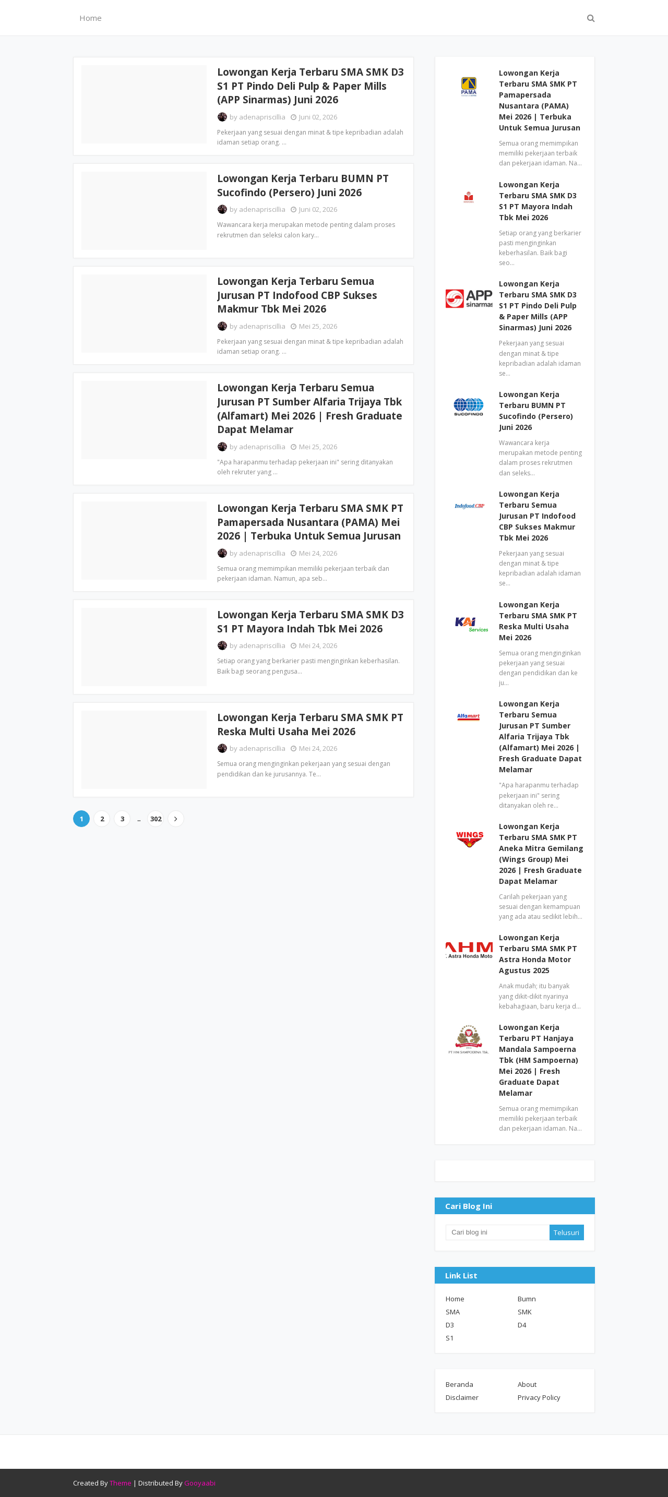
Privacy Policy (539, 1397)
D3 (450, 1325)
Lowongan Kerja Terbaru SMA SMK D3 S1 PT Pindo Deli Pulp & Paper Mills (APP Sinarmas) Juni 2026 (310, 85)
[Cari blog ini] (497, 1232)
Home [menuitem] (90, 18)
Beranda (459, 1384)
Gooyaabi (200, 1483)
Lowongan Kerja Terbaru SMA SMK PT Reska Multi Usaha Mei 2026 (310, 724)
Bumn (527, 1298)
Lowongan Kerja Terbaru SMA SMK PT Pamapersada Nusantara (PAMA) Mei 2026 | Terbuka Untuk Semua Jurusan (310, 522)
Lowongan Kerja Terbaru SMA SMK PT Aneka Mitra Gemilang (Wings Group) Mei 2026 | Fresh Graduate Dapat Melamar (541, 853)
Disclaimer (462, 1397)
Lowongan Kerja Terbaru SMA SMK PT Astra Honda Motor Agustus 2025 (538, 953)
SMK (525, 1311)
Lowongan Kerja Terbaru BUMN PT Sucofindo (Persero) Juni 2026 (303, 185)
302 (155, 818)
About (527, 1384)
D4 (522, 1325)
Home (455, 1298)
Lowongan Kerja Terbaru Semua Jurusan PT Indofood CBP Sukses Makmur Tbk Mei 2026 (297, 295)
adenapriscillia (262, 117)
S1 (450, 1338)
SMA (453, 1311)
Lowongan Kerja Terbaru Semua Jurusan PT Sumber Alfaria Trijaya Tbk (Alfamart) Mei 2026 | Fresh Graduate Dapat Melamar (309, 408)
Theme (121, 1483)
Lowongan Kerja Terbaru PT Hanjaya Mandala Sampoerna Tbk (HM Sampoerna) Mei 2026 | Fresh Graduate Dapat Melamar (538, 1060)
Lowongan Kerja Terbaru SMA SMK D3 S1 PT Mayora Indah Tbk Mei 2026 (310, 622)
